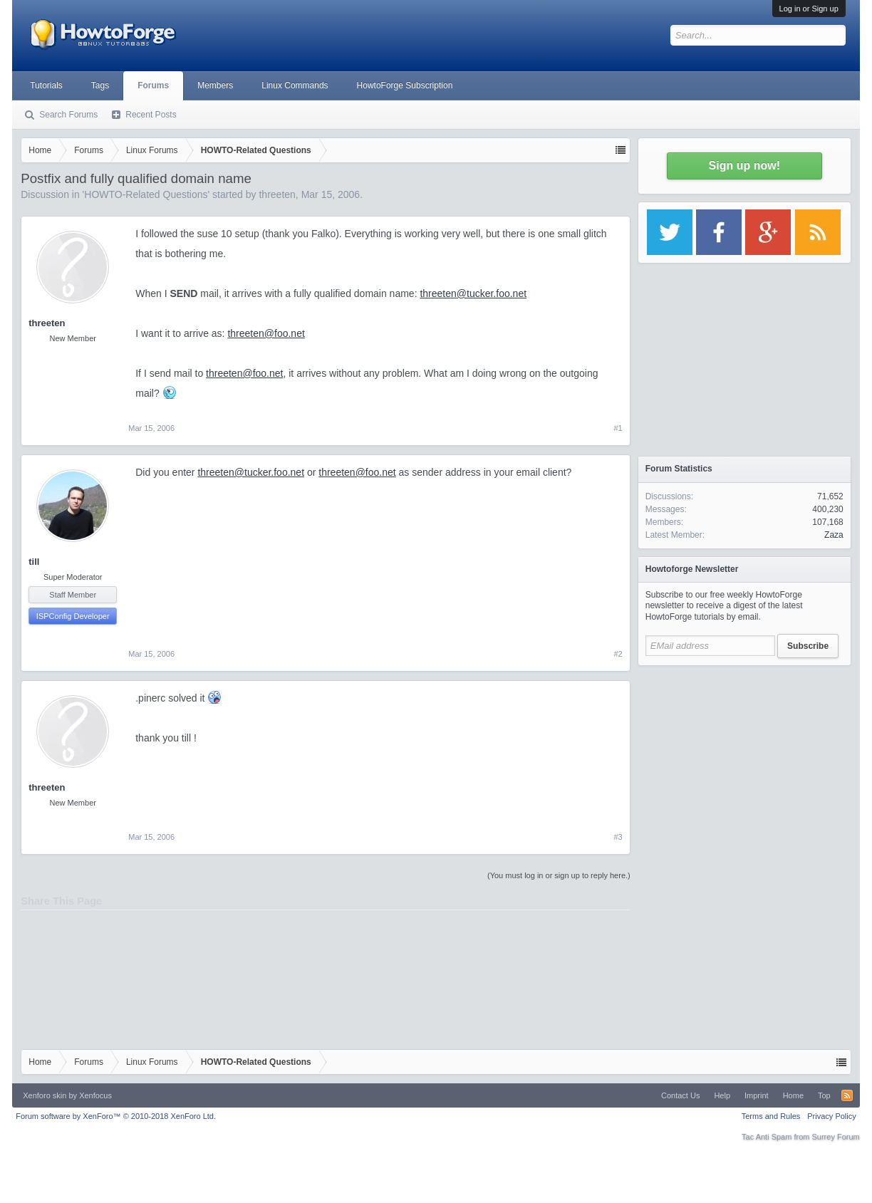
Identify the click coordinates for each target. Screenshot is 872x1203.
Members (215, 85)
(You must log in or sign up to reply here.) (558, 875)
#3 (618, 837)
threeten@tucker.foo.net (473, 293)
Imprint (756, 1095)
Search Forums (68, 115)
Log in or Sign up (809, 8)
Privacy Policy (831, 1116)
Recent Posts (150, 115)
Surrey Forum (836, 1136)
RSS (847, 1095)
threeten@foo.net (265, 333)
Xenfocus (95, 1095)
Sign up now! (744, 166)
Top (824, 1095)
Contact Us (680, 1095)
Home (793, 1095)
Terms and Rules (771, 1116)
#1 (618, 428)
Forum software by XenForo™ (116, 1116)
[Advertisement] (744, 762)
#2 (618, 654)
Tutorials (46, 85)
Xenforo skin (44, 1095)
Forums (153, 85)
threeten (277, 194)
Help (722, 1095)
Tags (100, 85)
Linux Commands (294, 85)
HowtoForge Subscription (405, 85)
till (33, 561)
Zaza (834, 535)
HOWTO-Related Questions (145, 194)
